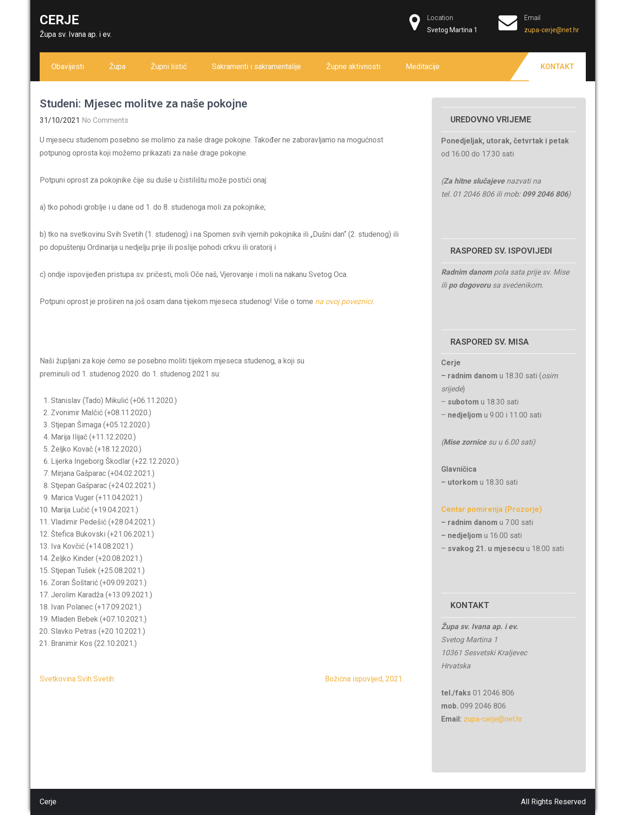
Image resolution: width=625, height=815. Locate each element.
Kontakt (557, 66)
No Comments (105, 120)
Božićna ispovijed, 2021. (364, 678)
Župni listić (169, 66)
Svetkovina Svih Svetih (77, 678)
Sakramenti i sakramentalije (256, 66)
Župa (117, 66)
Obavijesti (67, 66)
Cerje (59, 20)
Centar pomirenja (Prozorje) (491, 509)
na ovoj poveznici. (344, 301)
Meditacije (423, 66)
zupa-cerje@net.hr (551, 30)
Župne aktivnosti (353, 66)
